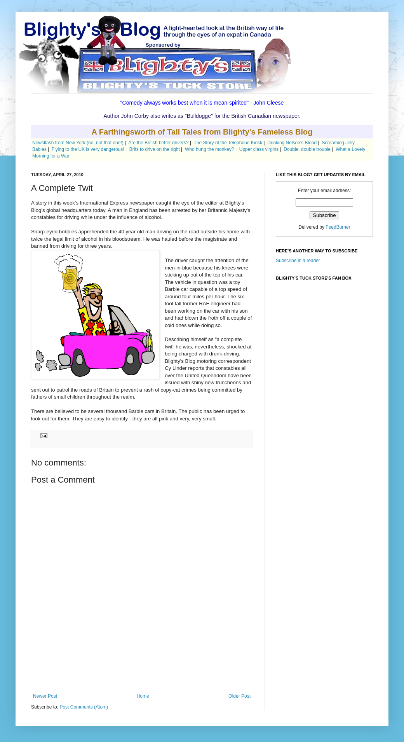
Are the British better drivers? (158, 142)
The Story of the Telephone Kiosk (228, 142)
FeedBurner (338, 227)
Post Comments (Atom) (83, 707)
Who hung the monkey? (209, 149)
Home (143, 696)
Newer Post (45, 696)
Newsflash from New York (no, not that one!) (78, 142)
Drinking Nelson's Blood (292, 142)
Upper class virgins (259, 149)
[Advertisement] (142, 672)
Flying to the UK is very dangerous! (88, 149)
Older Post (239, 696)
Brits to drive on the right (154, 149)
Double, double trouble (307, 149)
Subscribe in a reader (298, 260)
